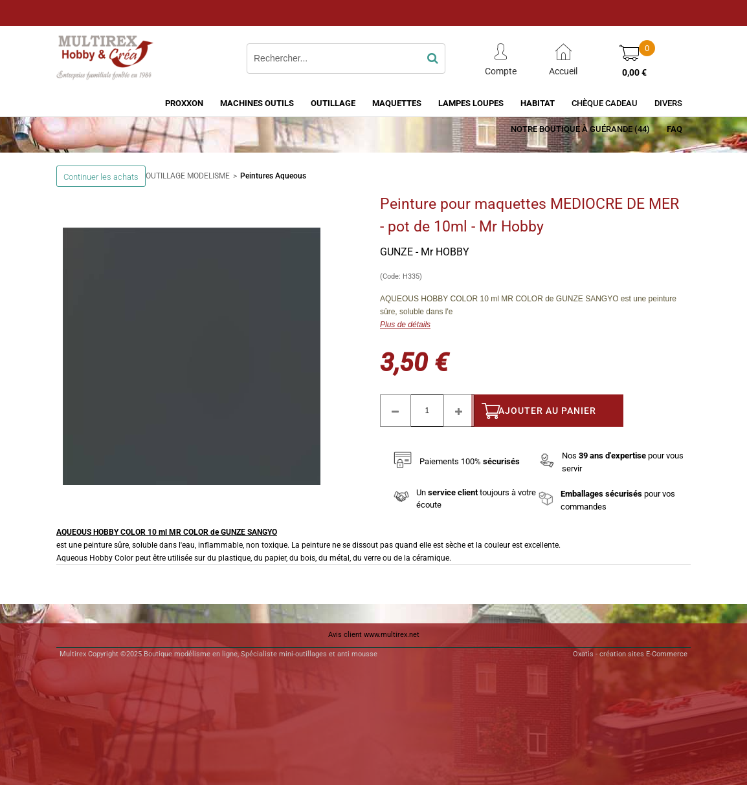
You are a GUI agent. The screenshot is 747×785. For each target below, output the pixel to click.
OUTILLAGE (333, 103)
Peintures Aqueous (273, 175)
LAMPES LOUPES (471, 103)
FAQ (674, 129)
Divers (668, 103)
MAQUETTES (396, 103)
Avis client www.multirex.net (373, 634)
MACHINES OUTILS (257, 103)
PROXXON (184, 103)
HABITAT (537, 103)
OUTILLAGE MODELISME (188, 175)
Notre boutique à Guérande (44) (580, 129)
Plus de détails (405, 324)
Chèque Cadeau (605, 103)
